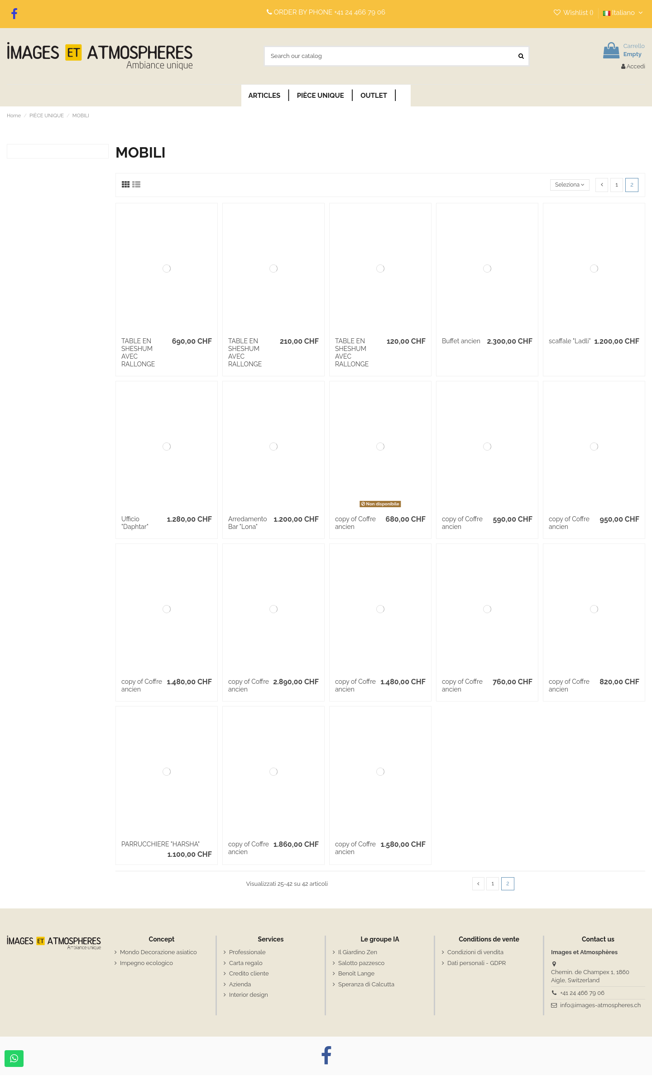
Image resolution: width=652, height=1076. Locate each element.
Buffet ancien (461, 341)
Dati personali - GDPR (476, 963)
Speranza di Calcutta (366, 984)
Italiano (624, 13)
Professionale (247, 953)
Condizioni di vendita (475, 953)
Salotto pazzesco (361, 963)
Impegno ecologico (146, 963)
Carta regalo (246, 963)
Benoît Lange (356, 974)
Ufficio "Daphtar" (135, 522)
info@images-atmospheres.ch (600, 1005)
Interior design (248, 995)
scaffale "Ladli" (570, 341)
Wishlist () (574, 13)
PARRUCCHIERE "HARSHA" (160, 844)
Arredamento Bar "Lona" (247, 522)
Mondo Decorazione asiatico (158, 953)
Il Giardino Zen (357, 953)
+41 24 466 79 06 (359, 12)
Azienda (240, 984)
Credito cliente (249, 974)
